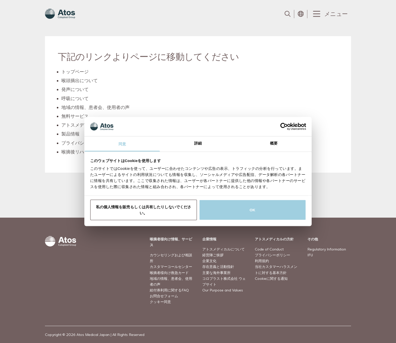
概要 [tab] (274, 143)
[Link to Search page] (288, 14)
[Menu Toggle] (329, 14)
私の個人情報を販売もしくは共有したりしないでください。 (143, 209)
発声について (75, 89)
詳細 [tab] (198, 143)
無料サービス (75, 116)
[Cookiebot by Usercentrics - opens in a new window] (284, 126)
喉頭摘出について (80, 80)
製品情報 (71, 133)
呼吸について (75, 98)
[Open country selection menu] (301, 14)
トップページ (75, 71)
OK (252, 210)
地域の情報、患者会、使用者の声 (96, 107)
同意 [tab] (122, 144)
